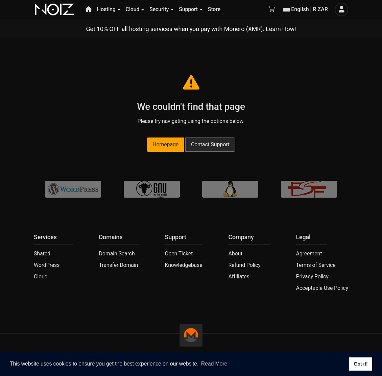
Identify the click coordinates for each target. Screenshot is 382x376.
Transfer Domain (118, 265)
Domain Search (117, 253)
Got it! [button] (360, 364)
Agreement (309, 253)
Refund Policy (244, 265)
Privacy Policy (312, 276)
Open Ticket (179, 253)
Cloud (40, 276)
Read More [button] (214, 364)
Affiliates (238, 276)
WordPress (46, 265)
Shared (42, 253)
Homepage (165, 144)
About (235, 253)
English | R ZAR (305, 9)
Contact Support (210, 144)
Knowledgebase (183, 265)
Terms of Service (315, 265)
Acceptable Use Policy (322, 288)
